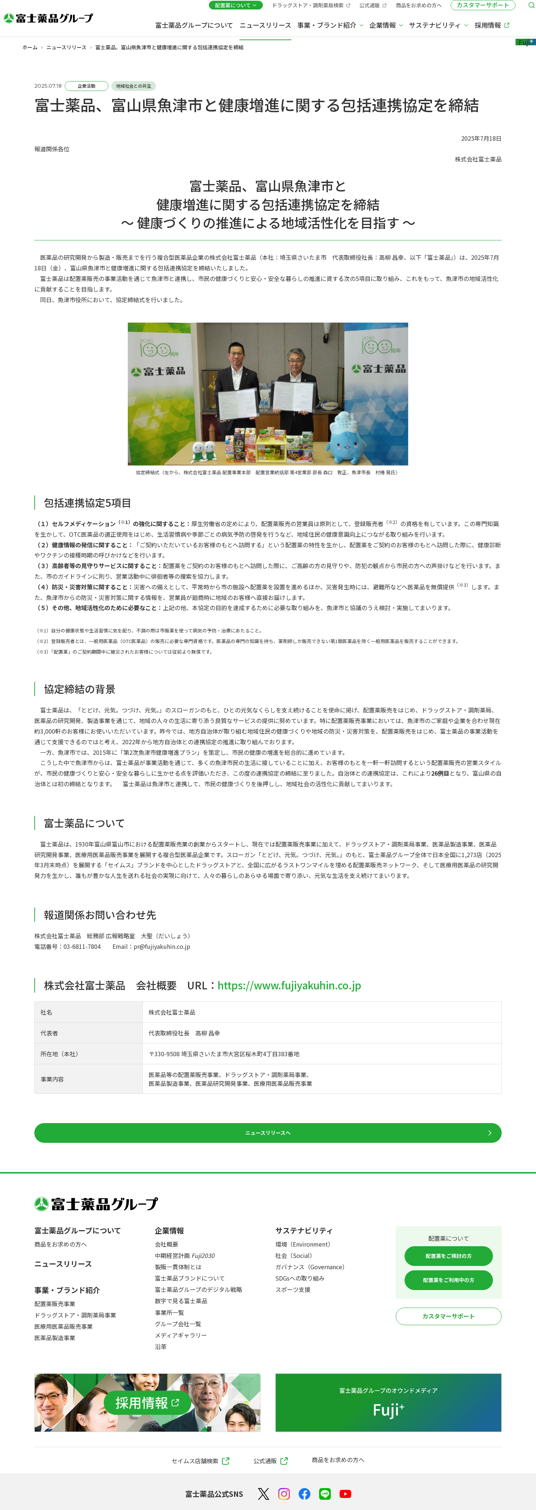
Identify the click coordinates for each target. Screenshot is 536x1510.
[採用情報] (147, 1404)
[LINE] (325, 1496)
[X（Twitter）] (263, 1496)
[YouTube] (345, 1496)
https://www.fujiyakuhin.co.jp (289, 985)
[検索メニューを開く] (509, 8)
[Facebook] (304, 1496)
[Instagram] (284, 1495)
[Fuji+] (501, 24)
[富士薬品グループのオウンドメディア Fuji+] (388, 1404)
